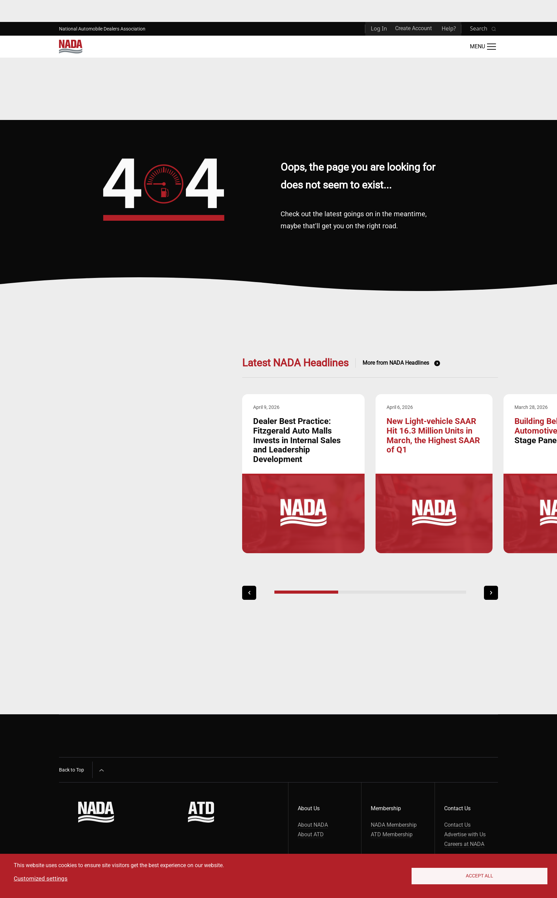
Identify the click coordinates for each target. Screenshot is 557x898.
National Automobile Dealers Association (102, 29)
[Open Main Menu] (483, 46)
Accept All (479, 875)
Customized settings (41, 878)
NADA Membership (394, 825)
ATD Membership (392, 834)
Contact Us (457, 825)
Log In (379, 28)
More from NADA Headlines (396, 363)
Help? (448, 28)
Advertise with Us (465, 834)
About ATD (311, 834)
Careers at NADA (464, 844)
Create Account (413, 28)
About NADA (313, 825)
